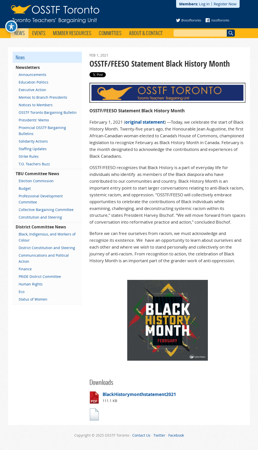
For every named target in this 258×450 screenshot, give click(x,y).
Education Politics (33, 82)
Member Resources (72, 33)
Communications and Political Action (44, 258)
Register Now (225, 3)
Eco (21, 291)
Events (38, 33)
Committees (110, 33)
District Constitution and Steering (47, 247)
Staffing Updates (33, 148)
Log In (204, 3)
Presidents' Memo (34, 120)
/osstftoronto (220, 20)
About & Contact (146, 33)
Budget (25, 188)
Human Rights (31, 284)
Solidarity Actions (33, 141)
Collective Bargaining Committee (46, 209)
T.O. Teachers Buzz (34, 164)
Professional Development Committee (41, 199)
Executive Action (32, 89)
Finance (25, 269)
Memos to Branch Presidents (43, 97)
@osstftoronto (191, 20)
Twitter (159, 435)
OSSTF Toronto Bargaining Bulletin (48, 112)
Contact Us (141, 435)
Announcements (32, 74)
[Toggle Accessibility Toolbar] (11, 19)
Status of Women (33, 299)
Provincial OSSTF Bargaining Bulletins (42, 130)
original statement (145, 122)
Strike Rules (29, 156)
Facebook (176, 435)
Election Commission (36, 180)
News (19, 33)
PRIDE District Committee (40, 276)
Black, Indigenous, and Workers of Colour (47, 237)
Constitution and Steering (40, 217)
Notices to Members (36, 104)
